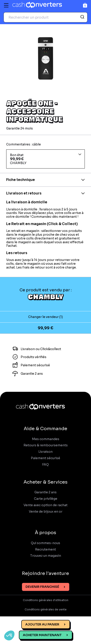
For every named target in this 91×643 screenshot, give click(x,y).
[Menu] (6, 5)
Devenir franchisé (42, 587)
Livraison (45, 452)
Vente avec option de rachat (45, 505)
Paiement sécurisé (45, 458)
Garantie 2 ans (45, 492)
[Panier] (85, 5)
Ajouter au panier (42, 624)
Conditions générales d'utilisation (45, 600)
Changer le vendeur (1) (45, 317)
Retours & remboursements (46, 445)
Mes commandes (45, 439)
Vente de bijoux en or (45, 512)
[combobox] (45, 17)
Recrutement (45, 549)
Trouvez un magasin (45, 556)
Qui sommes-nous (45, 543)
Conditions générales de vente (46, 609)
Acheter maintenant (42, 635)
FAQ (45, 465)
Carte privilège (45, 499)
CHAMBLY (45, 296)
